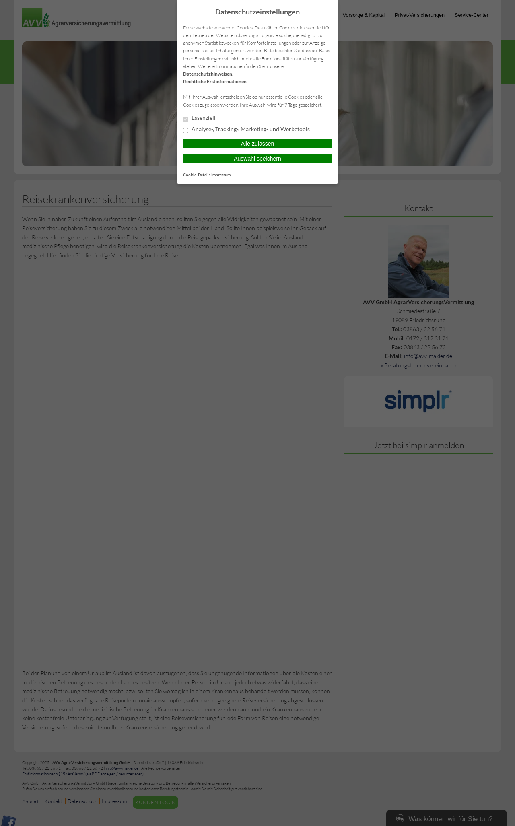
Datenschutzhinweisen (207, 74)
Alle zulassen (257, 143)
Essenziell (199, 118)
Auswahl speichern (257, 158)
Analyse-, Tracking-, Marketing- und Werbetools (246, 129)
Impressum (221, 174)
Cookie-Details (196, 174)
